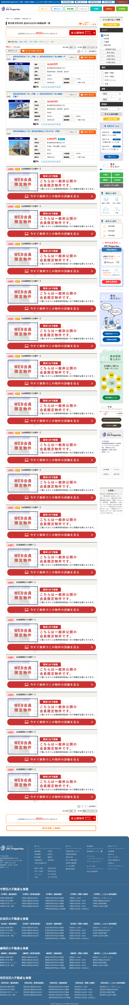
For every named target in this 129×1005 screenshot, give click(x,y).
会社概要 (106, 469)
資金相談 (70, 9)
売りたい (57, 9)
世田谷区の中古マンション (9, 992)
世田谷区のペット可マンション (110, 987)
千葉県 (105, 42)
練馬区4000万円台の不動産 (54, 957)
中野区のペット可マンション (103, 898)
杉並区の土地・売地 (7, 936)
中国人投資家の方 (40, 863)
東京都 (105, 35)
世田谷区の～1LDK (80, 987)
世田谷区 (117, 180)
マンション (106, 213)
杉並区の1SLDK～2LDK (77, 930)
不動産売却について (111, 334)
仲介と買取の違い (72, 860)
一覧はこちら (111, 157)
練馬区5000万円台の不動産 (54, 960)
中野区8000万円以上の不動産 (55, 909)
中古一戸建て (33, 42)
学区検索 (111, 235)
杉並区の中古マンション (8, 933)
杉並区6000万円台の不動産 (54, 933)
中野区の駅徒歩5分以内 (30, 898)
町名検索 (111, 231)
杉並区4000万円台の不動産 (54, 928)
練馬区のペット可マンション (103, 957)
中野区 (105, 175)
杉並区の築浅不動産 (100, 933)
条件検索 (111, 226)
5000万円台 (52, 871)
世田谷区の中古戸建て (7, 989)
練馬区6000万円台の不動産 (54, 962)
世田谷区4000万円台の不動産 (59, 987)
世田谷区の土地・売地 (7, 995)
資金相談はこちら (111, 397)
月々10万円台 (52, 877)
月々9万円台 (52, 874)
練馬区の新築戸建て (7, 957)
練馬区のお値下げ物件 (100, 965)
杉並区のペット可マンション (103, 928)
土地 (52, 42)
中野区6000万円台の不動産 (54, 903)
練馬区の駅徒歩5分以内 (30, 957)
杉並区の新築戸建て (7, 928)
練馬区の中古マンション (8, 962)
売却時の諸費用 (71, 863)
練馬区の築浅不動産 (100, 962)
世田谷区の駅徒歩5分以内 (32, 987)
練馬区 (105, 180)
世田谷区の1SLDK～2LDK (83, 989)
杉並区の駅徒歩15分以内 (30, 933)
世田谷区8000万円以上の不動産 (59, 997)
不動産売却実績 (111, 339)
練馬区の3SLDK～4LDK (77, 965)
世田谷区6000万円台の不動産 (59, 992)
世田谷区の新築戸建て (7, 987)
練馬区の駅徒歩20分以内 (30, 965)
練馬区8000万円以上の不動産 (55, 968)
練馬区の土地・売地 (7, 965)
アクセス (117, 469)
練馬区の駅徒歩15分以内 (30, 962)
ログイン (122, 2)
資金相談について (94, 851)
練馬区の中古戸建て (7, 960)
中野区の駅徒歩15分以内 (30, 903)
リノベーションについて (111, 419)
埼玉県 (105, 39)
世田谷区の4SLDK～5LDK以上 (84, 997)
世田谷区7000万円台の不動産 (59, 995)
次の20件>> (92, 51)
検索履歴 (108, 2)
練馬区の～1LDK (75, 957)
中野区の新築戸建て (7, 898)
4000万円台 (52, 868)
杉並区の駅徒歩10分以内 (30, 930)
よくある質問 (70, 866)
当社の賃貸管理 (92, 871)
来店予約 (117, 474)
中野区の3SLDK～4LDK (77, 906)
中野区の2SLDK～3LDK (77, 903)
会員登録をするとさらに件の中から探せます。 (57, 32)
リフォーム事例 (111, 425)
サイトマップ (112, 869)
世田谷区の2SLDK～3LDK (83, 992)
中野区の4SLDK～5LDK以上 (79, 909)
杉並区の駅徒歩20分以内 (30, 936)
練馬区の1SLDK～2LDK (77, 960)
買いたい (44, 9)
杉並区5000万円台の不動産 (54, 930)
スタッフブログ (113, 857)
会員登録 (122, 9)
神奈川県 (106, 45)
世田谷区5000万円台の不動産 (59, 989)
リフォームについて (94, 861)
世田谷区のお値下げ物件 (108, 995)
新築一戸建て (23, 42)
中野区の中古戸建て (7, 901)
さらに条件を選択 (111, 114)
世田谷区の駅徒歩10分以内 (32, 989)
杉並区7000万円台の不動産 (54, 936)
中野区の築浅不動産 (100, 903)
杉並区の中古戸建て (7, 930)
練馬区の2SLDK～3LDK (77, 962)
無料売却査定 (70, 869)
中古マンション (44, 42)
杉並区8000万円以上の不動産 (55, 938)
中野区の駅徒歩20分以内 (30, 906)
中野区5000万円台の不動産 (54, 901)
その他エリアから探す (111, 185)
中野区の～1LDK (75, 898)
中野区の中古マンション (8, 903)
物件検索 (37, 851)
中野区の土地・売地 (7, 906)
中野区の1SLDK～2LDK (77, 901)
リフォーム (83, 9)
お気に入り (81, 2)
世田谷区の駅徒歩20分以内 (32, 995)
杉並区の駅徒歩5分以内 (30, 928)
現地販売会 (38, 860)
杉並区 (117, 175)
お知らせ (111, 854)
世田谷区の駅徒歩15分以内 (32, 992)
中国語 (96, 9)
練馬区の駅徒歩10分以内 (30, 960)
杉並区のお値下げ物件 (100, 936)
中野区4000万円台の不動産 (54, 898)
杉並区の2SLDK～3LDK (77, 933)
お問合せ (109, 9)
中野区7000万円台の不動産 (54, 906)
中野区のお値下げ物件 (100, 906)
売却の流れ (69, 857)
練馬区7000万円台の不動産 (54, 965)
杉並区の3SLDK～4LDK (77, 936)
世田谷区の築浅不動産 (107, 992)
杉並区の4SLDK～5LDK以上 (79, 938)
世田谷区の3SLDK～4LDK (83, 995)
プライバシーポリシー (115, 866)
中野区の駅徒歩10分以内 (30, 901)
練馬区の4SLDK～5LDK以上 (79, 968)
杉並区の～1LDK (75, 928)
